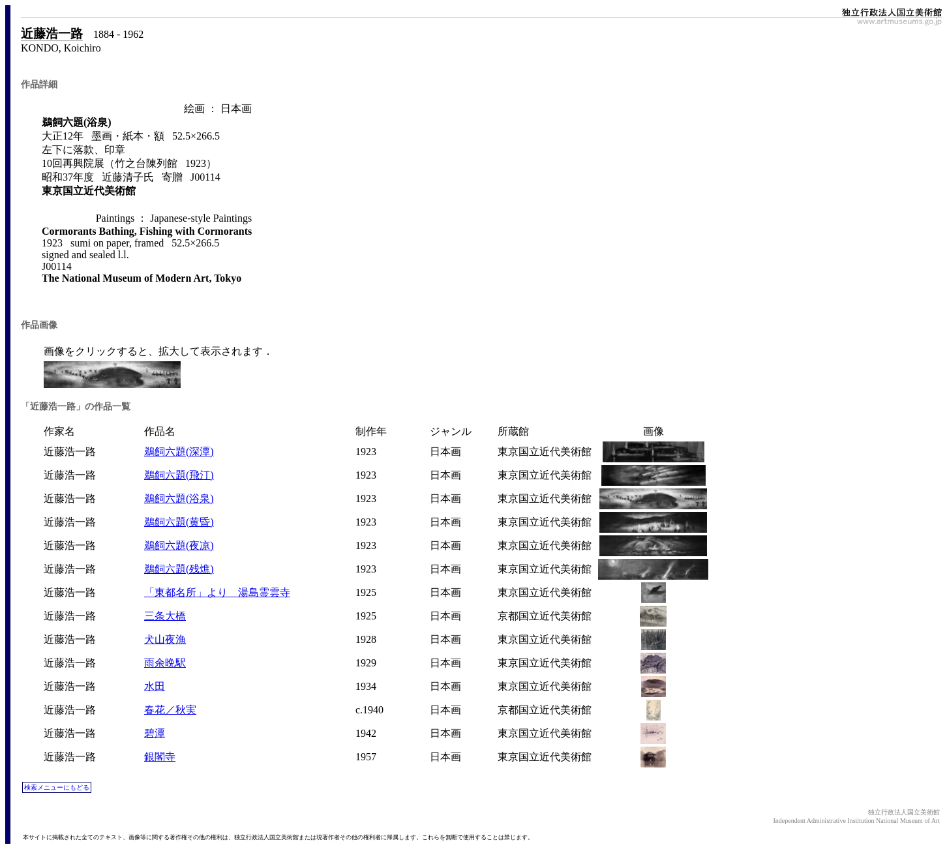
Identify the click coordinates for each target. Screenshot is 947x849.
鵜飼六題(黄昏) (179, 522)
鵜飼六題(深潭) (179, 451)
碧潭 (154, 733)
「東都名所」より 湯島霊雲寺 (217, 592)
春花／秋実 (170, 709)
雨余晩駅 (165, 662)
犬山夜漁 (165, 639)
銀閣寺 (159, 756)
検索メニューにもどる (56, 787)
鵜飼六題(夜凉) (179, 545)
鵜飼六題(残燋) (179, 568)
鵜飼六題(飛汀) (179, 475)
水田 (154, 686)
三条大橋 (165, 615)
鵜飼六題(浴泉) (179, 498)
